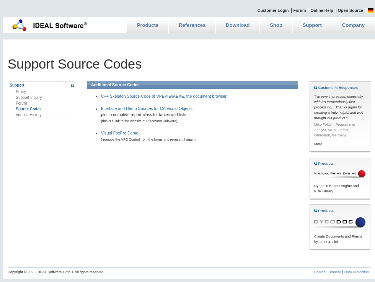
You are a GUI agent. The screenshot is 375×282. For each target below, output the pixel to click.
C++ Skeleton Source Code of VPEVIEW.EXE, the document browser (164, 96)
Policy (21, 92)
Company (353, 25)
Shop (276, 25)
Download (237, 25)
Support (312, 25)
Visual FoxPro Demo (120, 133)
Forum (299, 10)
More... (319, 144)
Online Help (322, 10)
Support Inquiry (29, 97)
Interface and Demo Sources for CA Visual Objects (146, 108)
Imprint (335, 272)
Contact (320, 272)
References (192, 25)
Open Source (350, 10)
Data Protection (356, 272)
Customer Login (273, 10)
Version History (28, 115)
